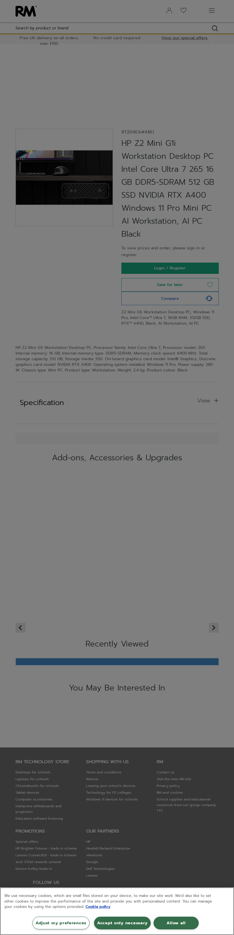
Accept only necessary (122, 923)
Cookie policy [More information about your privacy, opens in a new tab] (98, 906)
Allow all (176, 923)
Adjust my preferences (61, 923)
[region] (117, 911)
